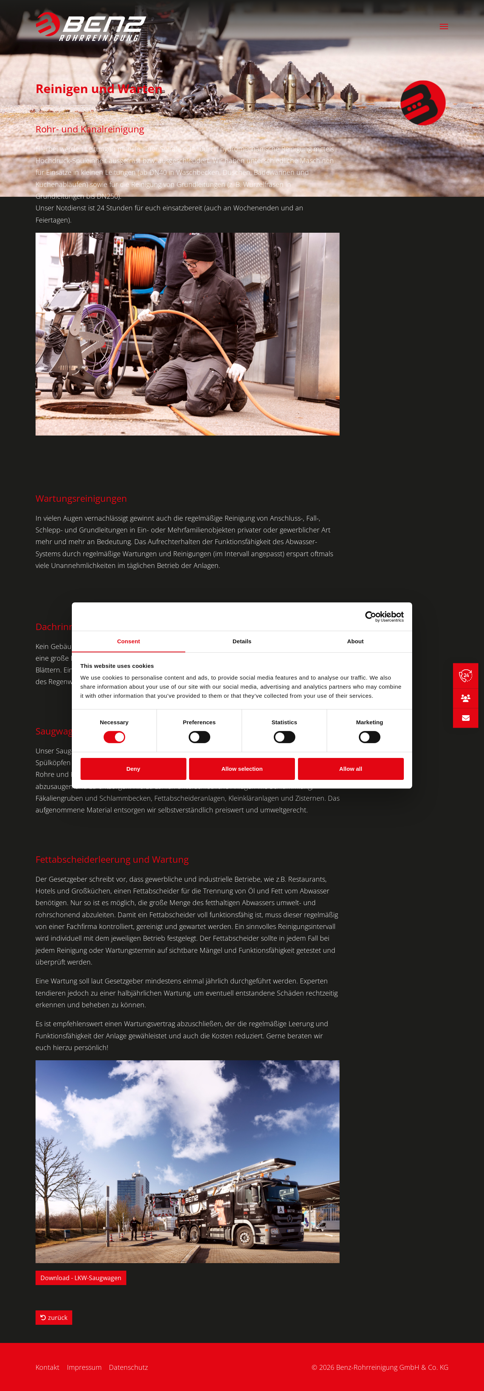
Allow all (350, 769)
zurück (53, 1317)
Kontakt (47, 1367)
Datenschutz (128, 1367)
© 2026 (380, 1367)
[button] (444, 27)
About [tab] (355, 641)
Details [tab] (242, 641)
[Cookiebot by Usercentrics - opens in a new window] (371, 616)
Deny (133, 769)
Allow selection (241, 769)
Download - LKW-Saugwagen (80, 1278)
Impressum (84, 1367)
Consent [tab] (128, 641)
